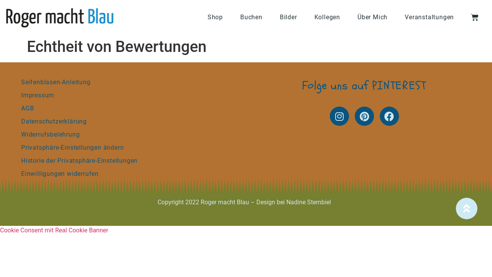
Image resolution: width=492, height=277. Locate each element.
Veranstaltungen (429, 17)
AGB (27, 108)
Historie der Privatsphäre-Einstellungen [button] (79, 160)
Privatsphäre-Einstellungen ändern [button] (72, 147)
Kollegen (327, 17)
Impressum (37, 95)
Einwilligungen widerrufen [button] (60, 173)
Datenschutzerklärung (54, 121)
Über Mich (372, 17)
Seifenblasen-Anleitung (56, 82)
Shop (215, 17)
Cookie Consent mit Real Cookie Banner (54, 230)
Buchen (251, 17)
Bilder (288, 17)
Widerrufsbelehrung (50, 134)
